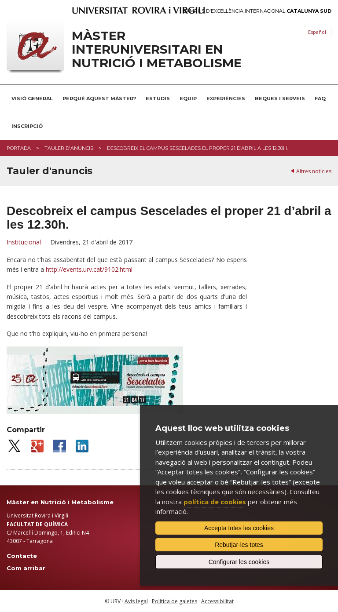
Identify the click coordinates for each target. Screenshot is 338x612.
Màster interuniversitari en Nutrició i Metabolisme (157, 49)
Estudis (158, 98)
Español (317, 32)
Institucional (24, 242)
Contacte (22, 555)
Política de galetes (174, 601)
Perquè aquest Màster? (99, 98)
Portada (19, 148)
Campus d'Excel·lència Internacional (257, 11)
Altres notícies (313, 171)
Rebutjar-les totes (239, 544)
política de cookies (215, 501)
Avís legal (136, 601)
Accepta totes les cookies (239, 528)
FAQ (320, 98)
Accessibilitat (217, 601)
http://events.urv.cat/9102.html (89, 269)
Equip (188, 98)
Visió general (32, 98)
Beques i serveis (280, 98)
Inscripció (27, 126)
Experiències (225, 98)
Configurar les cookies (239, 561)
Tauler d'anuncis (68, 148)
